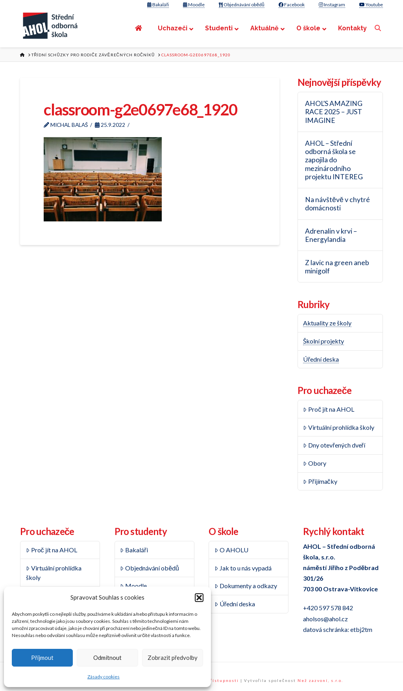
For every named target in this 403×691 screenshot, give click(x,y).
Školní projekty (323, 341)
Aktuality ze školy (327, 323)
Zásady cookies (103, 677)
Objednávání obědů (241, 4)
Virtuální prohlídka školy (338, 427)
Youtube (371, 4)
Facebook (292, 4)
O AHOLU (231, 550)
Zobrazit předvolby (173, 657)
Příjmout (42, 657)
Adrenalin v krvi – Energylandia (331, 235)
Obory (314, 463)
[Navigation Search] (379, 28)
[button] (199, 598)
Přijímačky (320, 481)
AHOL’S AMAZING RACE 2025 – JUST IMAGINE (333, 111)
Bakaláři (158, 4)
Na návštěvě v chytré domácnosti (337, 203)
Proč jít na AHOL (328, 409)
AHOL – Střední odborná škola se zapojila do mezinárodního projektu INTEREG (334, 160)
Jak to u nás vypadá (243, 568)
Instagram (332, 4)
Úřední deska (320, 359)
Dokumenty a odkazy (245, 585)
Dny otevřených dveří (334, 445)
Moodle (194, 4)
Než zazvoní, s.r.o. (320, 680)
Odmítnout (107, 657)
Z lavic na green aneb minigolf (337, 266)
